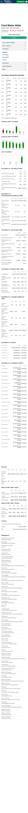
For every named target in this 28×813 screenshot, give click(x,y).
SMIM (15, 793)
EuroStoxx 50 (5, 795)
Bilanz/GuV (5, 52)
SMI (14, 796)
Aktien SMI (4, 793)
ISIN (11, 28)
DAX (19, 793)
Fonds (9, 799)
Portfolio (10, 801)
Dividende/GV (5, 57)
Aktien (3, 798)
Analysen (4, 59)
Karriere (4, 782)
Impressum (21, 780)
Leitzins (8, 802)
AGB (20, 785)
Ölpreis (4, 802)
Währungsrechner (17, 801)
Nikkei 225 (4, 796)
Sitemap (4, 785)
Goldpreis (19, 796)
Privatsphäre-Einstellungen (22, 788)
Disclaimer (21, 783)
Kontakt (4, 780)
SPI (9, 793)
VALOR (3, 28)
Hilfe (13, 780)
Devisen (8, 798)
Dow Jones (12, 795)
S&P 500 (10, 796)
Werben (14, 782)
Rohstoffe (4, 801)
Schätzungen (5, 54)
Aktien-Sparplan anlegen (14, 34)
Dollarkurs (13, 798)
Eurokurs (19, 798)
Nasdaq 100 (18, 795)
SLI (12, 793)
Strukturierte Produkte (17, 799)
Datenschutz (21, 782)
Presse (4, 783)
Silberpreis (4, 799)
